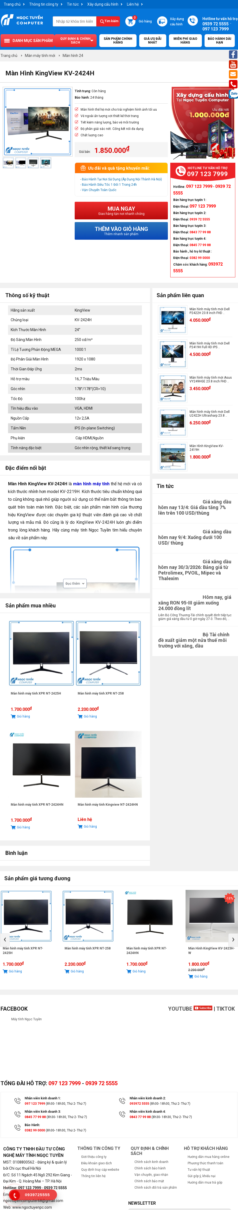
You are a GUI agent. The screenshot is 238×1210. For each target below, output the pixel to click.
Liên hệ (133, 4)
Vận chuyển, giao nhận (151, 1175)
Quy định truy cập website (100, 1170)
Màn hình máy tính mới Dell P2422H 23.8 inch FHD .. (210, 311)
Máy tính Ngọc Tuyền (26, 1019)
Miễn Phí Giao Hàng (185, 40)
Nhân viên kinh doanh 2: (148, 1098)
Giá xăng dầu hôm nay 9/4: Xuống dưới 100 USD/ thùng (194, 537)
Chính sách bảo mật (149, 1181)
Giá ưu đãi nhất (152, 40)
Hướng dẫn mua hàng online (208, 1157)
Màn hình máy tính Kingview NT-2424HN (108, 804)
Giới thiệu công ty (94, 1157)
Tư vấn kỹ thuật (199, 1170)
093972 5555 (139, 1104)
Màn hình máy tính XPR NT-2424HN (37, 804)
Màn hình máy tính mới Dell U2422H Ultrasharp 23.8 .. (210, 413)
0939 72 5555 (101, 1083)
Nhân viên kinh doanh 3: (43, 1112)
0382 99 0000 (35, 1130)
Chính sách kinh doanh (151, 1162)
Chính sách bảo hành (150, 1168)
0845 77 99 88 (35, 1117)
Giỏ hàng (142, 19)
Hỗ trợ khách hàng (206, 1148)
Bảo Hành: (32, 1125)
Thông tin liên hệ (93, 1176)
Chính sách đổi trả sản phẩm (155, 1187)
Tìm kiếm (111, 21)
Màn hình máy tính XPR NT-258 (101, 693)
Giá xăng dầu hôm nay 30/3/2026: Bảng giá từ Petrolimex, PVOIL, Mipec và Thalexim (194, 570)
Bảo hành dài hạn (219, 40)
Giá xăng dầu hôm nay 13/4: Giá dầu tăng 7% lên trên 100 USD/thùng (194, 507)
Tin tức (73, 4)
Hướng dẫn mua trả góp (205, 1182)
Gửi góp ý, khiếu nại (202, 1176)
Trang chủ (12, 4)
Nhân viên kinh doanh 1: (43, 1098)
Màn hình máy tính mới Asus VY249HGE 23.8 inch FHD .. (211, 379)
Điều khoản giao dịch (96, 1163)
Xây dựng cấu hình (102, 4)
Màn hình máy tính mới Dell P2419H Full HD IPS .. (210, 345)
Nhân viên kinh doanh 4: (148, 1112)
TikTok (225, 1009)
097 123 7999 (64, 1083)
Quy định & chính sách (75, 40)
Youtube (190, 1009)
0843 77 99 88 (140, 1117)
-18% (229, 898)
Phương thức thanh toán (205, 1163)
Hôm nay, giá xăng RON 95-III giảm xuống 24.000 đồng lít (194, 602)
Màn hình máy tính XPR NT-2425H (36, 693)
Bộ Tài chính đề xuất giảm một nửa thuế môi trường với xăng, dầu (193, 640)
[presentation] (5, 940)
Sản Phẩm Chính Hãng (118, 40)
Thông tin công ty (43, 4)
